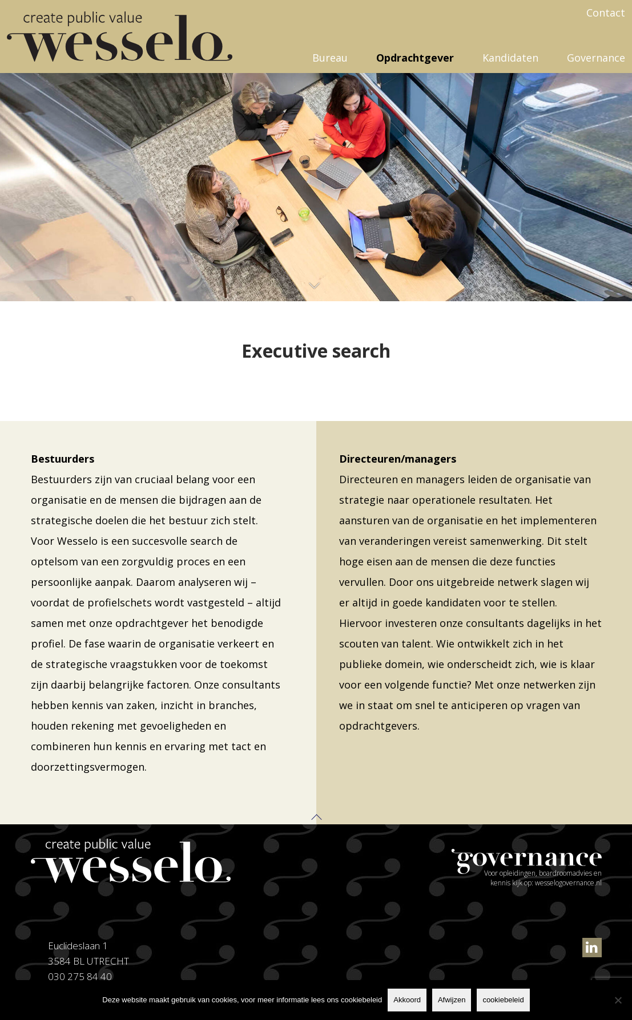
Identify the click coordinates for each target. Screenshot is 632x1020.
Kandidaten (510, 57)
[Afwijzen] (617, 1000)
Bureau (330, 57)
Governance (596, 57)
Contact (605, 12)
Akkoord (407, 999)
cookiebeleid (503, 999)
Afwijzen (451, 999)
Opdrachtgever (415, 57)
